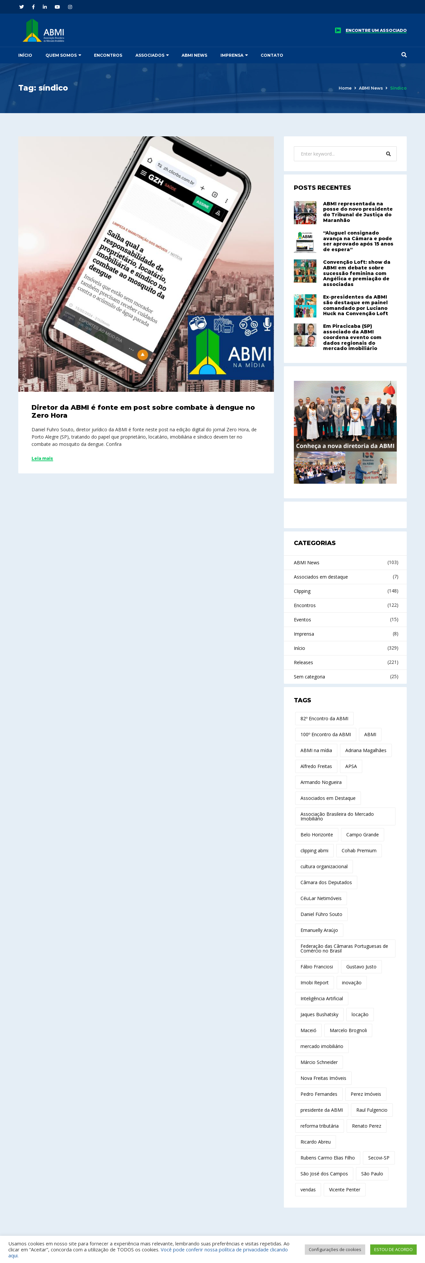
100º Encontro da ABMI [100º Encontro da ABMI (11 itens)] (325, 734)
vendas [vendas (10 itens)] (308, 1189)
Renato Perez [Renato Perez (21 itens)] (366, 1126)
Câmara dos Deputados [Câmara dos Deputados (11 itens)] (326, 882)
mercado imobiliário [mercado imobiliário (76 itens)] (321, 1046)
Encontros (108, 55)
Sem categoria (309, 676)
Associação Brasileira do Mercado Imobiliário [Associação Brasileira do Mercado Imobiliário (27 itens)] (337, 816)
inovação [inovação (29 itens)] (352, 982)
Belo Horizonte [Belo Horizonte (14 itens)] (316, 834)
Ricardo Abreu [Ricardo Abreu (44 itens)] (315, 1142)
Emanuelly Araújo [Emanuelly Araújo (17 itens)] (319, 930)
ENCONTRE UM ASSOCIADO (376, 30)
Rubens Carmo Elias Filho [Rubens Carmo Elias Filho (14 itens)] (327, 1158)
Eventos (302, 619)
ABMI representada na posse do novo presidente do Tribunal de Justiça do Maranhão (358, 212)
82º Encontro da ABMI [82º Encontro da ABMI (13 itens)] (324, 718)
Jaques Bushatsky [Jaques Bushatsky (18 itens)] (319, 1014)
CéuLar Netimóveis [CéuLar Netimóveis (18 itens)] (321, 898)
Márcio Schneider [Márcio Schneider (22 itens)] (319, 1062)
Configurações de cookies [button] (335, 1249)
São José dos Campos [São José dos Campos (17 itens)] (324, 1173)
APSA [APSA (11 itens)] (351, 766)
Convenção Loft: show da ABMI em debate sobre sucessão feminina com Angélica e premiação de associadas (356, 273)
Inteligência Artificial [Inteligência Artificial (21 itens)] (321, 998)
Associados (149, 55)
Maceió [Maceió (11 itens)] (308, 1030)
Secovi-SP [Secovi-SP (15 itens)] (378, 1158)
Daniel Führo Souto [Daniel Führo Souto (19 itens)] (321, 914)
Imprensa (231, 55)
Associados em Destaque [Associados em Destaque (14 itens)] (328, 798)
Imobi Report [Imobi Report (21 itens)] (314, 982)
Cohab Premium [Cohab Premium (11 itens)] (359, 850)
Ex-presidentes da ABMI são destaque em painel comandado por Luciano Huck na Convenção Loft (355, 305)
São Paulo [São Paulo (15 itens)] (372, 1173)
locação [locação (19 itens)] (360, 1014)
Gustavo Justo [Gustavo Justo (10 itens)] (361, 966)
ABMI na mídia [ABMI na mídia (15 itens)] (316, 750)
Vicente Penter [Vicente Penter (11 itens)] (344, 1189)
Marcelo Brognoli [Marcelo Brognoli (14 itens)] (348, 1030)
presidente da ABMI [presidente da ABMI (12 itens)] (321, 1110)
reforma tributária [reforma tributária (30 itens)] (319, 1126)
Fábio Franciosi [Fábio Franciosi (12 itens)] (316, 966)
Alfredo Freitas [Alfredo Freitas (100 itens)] (316, 766)
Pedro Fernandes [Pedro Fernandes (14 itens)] (318, 1094)
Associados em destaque (321, 577)
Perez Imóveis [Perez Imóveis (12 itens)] (366, 1094)
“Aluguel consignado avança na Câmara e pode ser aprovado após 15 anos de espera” (358, 241)
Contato (272, 55)
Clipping (302, 591)
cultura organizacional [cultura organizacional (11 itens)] (324, 866)
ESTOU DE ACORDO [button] (393, 1249)
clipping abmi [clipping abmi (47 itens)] (314, 850)
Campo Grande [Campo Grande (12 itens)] (362, 834)
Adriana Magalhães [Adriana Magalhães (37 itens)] (365, 750)
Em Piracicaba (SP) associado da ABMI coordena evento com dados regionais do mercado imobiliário (352, 337)
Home (345, 88)
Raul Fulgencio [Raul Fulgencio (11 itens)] (371, 1110)
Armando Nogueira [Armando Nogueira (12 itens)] (321, 782)
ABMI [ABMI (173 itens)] (370, 734)
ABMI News (194, 55)
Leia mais (42, 458)
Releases (303, 662)
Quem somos (61, 55)
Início (25, 55)
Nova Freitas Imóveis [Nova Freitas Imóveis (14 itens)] (323, 1078)
